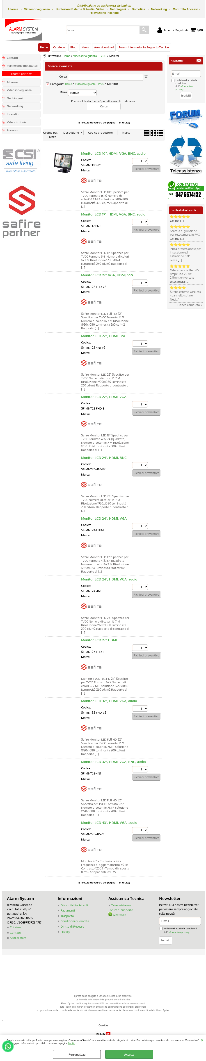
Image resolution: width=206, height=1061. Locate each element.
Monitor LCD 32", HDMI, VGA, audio (109, 701)
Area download (104, 47)
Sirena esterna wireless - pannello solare (185, 293)
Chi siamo (16, 927)
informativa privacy (178, 932)
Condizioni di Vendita (75, 921)
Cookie (71, 1043)
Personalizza (77, 1054)
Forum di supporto (120, 910)
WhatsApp (117, 915)
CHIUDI (202, 1039)
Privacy (65, 931)
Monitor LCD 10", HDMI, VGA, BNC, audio (113, 153)
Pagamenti (68, 910)
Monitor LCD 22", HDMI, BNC (103, 336)
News (85, 47)
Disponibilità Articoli (74, 905)
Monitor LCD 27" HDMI (99, 640)
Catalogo (59, 47)
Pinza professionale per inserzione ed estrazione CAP (185, 252)
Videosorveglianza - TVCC (89, 83)
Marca (63, 92)
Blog (73, 47)
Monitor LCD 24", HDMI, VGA (104, 518)
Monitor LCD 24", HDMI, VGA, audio (109, 579)
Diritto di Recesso (72, 926)
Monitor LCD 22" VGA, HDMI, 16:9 (107, 275)
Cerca (63, 76)
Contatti (15, 932)
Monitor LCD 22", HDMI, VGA (103, 397)
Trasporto (67, 916)
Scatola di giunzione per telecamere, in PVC (185, 232)
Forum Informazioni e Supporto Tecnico (144, 47)
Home (44, 47)
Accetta (129, 1054)
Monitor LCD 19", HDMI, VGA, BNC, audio (113, 214)
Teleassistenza (121, 905)
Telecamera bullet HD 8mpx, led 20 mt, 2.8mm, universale (184, 273)
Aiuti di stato (18, 938)
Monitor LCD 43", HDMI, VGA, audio (109, 822)
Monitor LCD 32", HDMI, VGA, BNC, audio (113, 762)
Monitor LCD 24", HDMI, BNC (104, 457)
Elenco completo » (189, 305)
